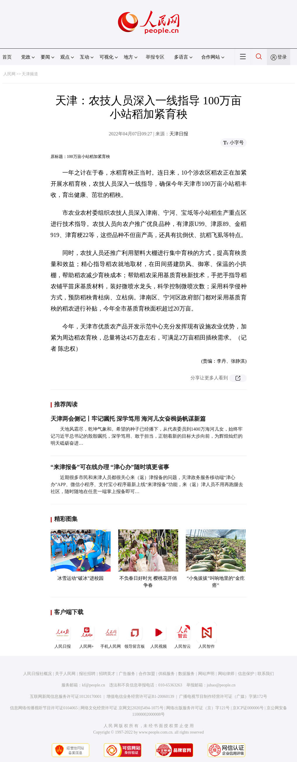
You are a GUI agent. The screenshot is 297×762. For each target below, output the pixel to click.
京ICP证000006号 (248, 708)
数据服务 (186, 673)
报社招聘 (87, 673)
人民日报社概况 (37, 673)
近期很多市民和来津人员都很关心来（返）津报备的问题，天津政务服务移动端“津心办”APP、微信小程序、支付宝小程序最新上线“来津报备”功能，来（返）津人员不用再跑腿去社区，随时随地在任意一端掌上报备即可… (147, 484)
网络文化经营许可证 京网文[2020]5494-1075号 (122, 708)
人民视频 (158, 635)
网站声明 (206, 673)
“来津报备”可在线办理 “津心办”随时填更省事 (110, 467)
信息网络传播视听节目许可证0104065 (44, 708)
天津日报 (178, 133)
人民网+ (86, 635)
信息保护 (246, 673)
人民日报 (62, 635)
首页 (7, 56)
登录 (282, 56)
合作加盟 (147, 673)
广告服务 (127, 673)
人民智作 (206, 635)
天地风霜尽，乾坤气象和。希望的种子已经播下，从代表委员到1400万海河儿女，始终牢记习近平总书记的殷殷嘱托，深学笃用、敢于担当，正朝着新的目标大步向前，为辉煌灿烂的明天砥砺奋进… (147, 436)
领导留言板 (134, 635)
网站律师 (226, 673)
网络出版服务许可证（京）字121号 (198, 708)
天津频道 (30, 74)
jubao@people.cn (221, 685)
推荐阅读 (66, 404)
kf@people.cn (93, 685)
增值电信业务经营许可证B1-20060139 (140, 696)
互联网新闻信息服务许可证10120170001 (66, 696)
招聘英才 (107, 673)
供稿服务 (166, 673)
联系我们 (265, 673)
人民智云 (182, 635)
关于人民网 (65, 673)
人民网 (9, 74)
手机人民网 (110, 635)
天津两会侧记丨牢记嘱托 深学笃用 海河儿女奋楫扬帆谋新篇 (128, 418)
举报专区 (155, 56)
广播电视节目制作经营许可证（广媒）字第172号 (223, 696)
